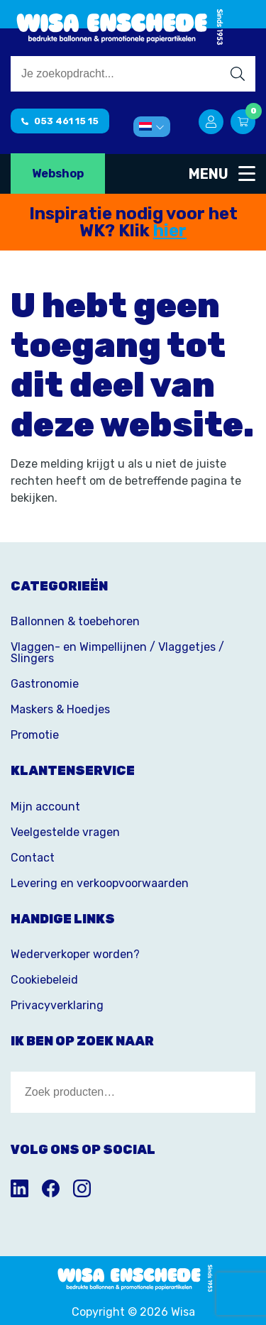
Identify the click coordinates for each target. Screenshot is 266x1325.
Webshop (58, 173)
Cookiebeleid (44, 979)
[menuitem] (151, 126)
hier (170, 231)
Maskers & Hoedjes (60, 709)
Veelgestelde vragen (65, 832)
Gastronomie (45, 684)
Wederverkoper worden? (75, 954)
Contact (33, 857)
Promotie (35, 735)
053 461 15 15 (60, 121)
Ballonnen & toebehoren (75, 621)
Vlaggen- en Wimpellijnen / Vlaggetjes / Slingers (117, 652)
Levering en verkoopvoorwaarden (100, 883)
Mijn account (45, 806)
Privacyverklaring (57, 1005)
